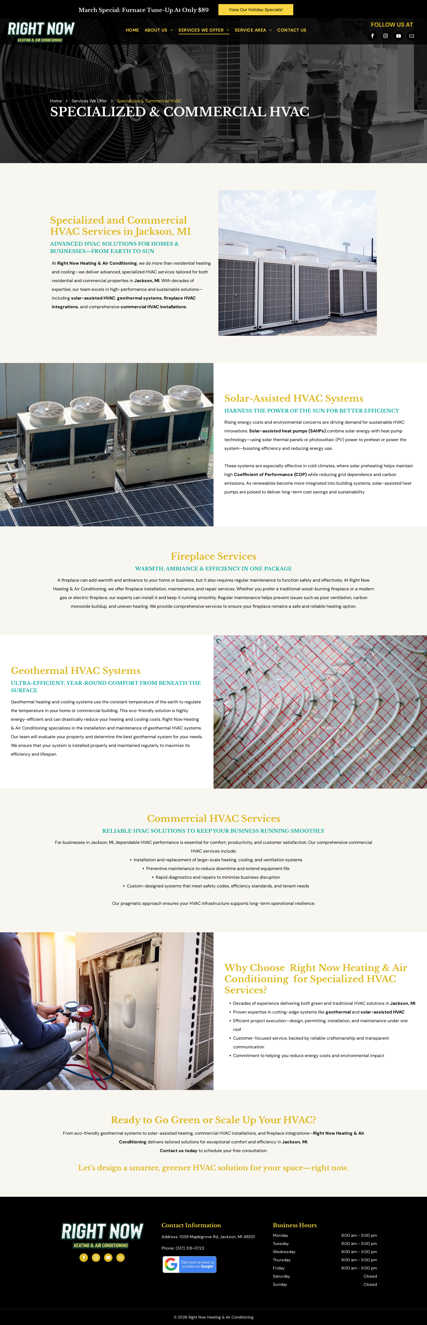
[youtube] (398, 36)
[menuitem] (132, 30)
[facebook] (372, 36)
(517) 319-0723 (190, 1248)
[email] (411, 36)
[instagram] (385, 36)
